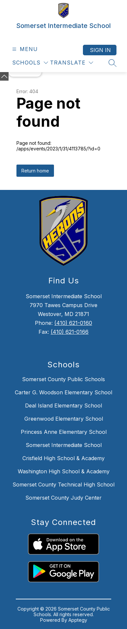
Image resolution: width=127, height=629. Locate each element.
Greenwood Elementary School (63, 418)
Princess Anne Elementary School (64, 432)
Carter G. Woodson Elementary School (63, 392)
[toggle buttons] (4, 76)
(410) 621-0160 (73, 323)
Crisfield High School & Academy (63, 458)
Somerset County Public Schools (63, 379)
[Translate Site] (71, 63)
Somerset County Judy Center (63, 497)
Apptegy (77, 620)
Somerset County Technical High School (63, 484)
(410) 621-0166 (70, 331)
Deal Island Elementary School (63, 405)
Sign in (100, 50)
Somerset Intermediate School (64, 445)
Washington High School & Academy (64, 471)
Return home (35, 170)
